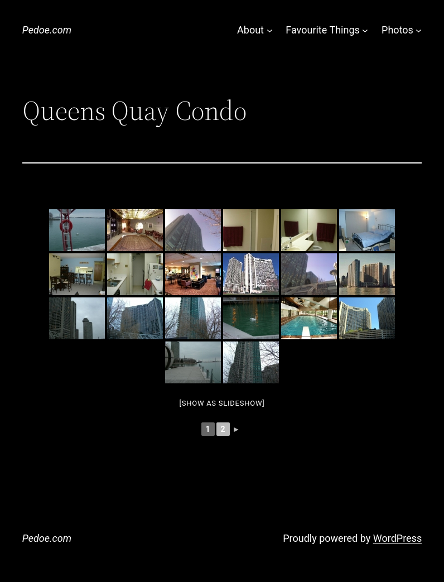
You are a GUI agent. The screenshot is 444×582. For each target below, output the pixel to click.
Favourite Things (322, 30)
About (250, 30)
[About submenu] (270, 30)
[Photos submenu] (419, 30)
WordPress (397, 538)
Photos (397, 30)
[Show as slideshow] (222, 403)
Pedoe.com (46, 30)
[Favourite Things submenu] (365, 30)
